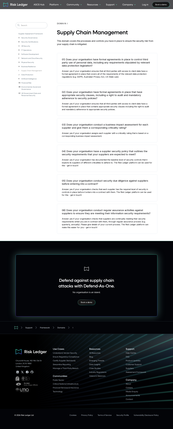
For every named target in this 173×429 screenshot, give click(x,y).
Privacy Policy (87, 415)
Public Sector (58, 380)
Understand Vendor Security (65, 353)
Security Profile (122, 415)
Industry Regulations (97, 372)
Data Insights (94, 364)
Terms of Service (105, 415)
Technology (58, 391)
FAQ (127, 357)
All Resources (94, 353)
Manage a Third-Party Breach (65, 368)
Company (131, 379)
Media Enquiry (132, 391)
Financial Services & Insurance (66, 387)
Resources (94, 348)
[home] (14, 4)
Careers (129, 387)
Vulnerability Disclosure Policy (146, 415)
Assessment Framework (136, 372)
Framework (45, 327)
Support (28, 327)
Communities (60, 376)
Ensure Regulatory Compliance (66, 357)
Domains (61, 327)
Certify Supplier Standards (64, 360)
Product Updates (133, 360)
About (128, 384)
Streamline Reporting (62, 364)
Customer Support (134, 364)
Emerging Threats (96, 360)
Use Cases (58, 348)
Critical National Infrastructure (65, 384)
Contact (129, 399)
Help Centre (131, 353)
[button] (56, 4)
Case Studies (95, 368)
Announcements (133, 395)
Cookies (73, 415)
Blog (91, 357)
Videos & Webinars (97, 376)
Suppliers (130, 368)
